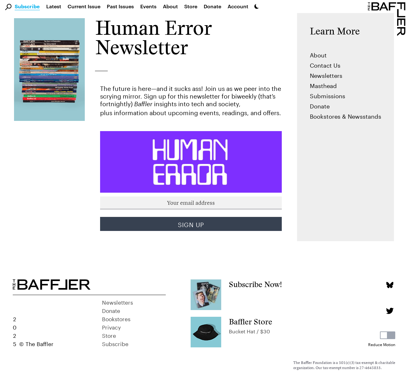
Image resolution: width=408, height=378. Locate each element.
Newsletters (326, 74)
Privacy (111, 326)
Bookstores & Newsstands (345, 115)
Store (109, 335)
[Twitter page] (389, 310)
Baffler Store (250, 321)
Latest (53, 6)
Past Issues (120, 6)
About (170, 6)
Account (238, 6)
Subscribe (27, 6)
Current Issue (84, 6)
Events (148, 6)
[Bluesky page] (389, 285)
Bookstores (116, 318)
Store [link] (190, 6)
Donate (212, 6)
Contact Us (325, 64)
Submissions (327, 95)
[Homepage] (388, 18)
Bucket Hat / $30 (249, 331)
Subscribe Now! (255, 284)
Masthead (323, 84)
